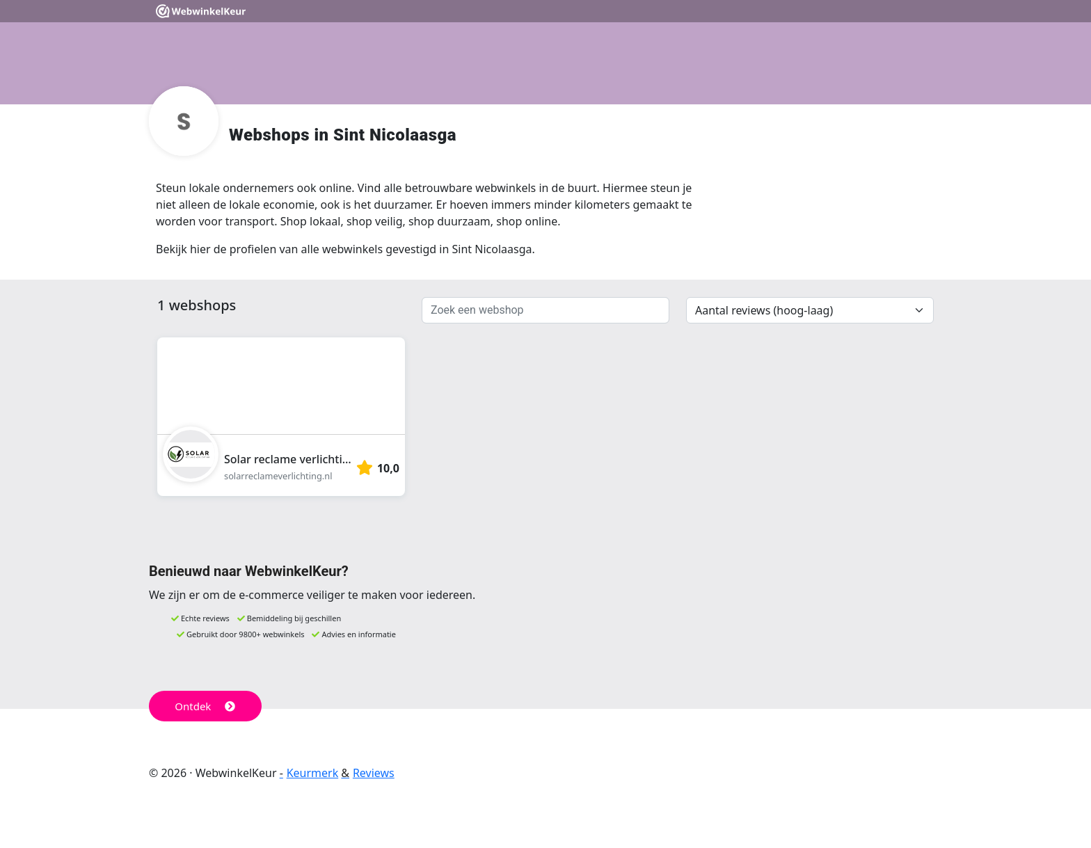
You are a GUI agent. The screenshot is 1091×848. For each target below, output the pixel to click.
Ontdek (205, 706)
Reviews (374, 773)
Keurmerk (313, 773)
